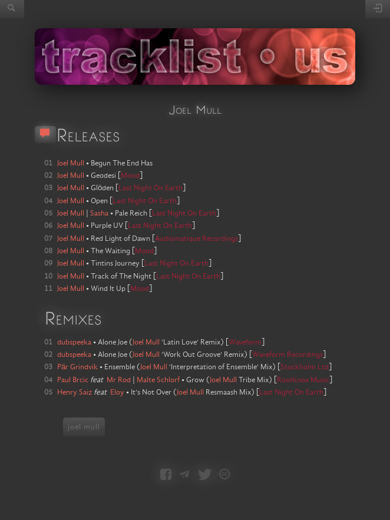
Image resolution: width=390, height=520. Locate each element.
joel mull (84, 427)
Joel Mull (146, 342)
